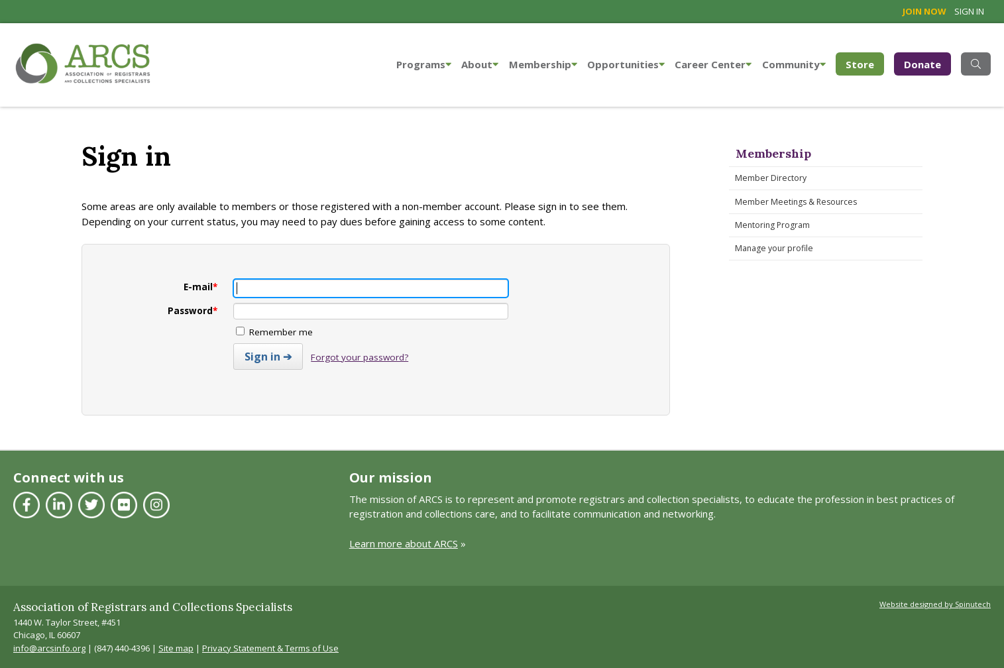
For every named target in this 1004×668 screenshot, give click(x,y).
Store (865, 63)
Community (794, 64)
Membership (543, 64)
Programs (423, 64)
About (479, 64)
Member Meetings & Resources (796, 201)
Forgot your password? (359, 357)
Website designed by (935, 604)
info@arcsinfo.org (49, 648)
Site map (176, 648)
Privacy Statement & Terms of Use (270, 648)
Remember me (274, 332)
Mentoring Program (772, 225)
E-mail (200, 287)
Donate (922, 64)
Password (192, 311)
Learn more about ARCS (403, 543)
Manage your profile (774, 248)
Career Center (713, 64)
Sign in (969, 11)
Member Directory (771, 178)
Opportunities (626, 64)
